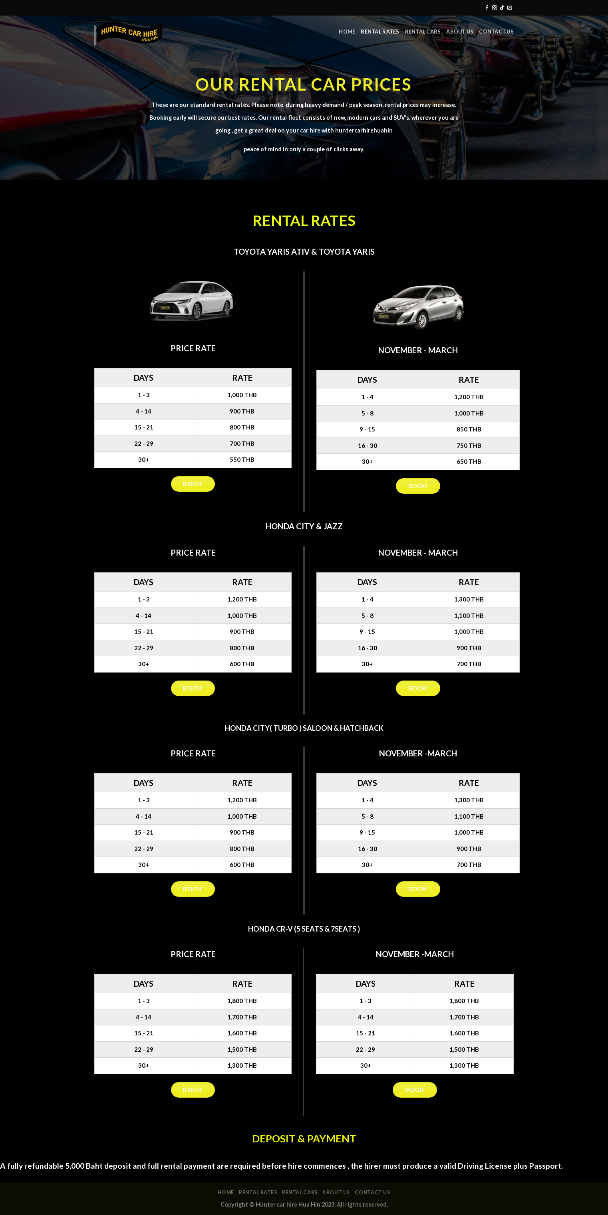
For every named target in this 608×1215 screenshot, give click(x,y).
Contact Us (496, 31)
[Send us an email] (509, 8)
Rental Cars (423, 31)
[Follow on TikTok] (502, 8)
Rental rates (380, 31)
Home (347, 31)
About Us (459, 31)
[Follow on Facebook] (487, 8)
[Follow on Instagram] (494, 8)
